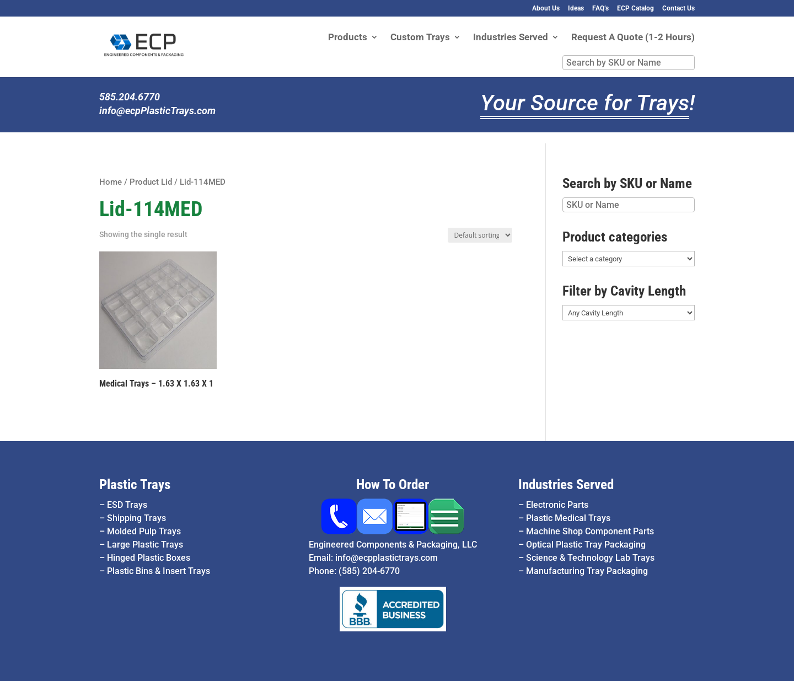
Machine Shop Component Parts (590, 531)
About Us (546, 8)
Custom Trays (420, 37)
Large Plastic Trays (145, 544)
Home (110, 182)
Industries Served (510, 37)
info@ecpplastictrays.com (386, 558)
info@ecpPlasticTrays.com (157, 110)
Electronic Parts (557, 505)
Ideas (576, 8)
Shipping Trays (136, 518)
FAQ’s (600, 8)
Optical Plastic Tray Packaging (586, 544)
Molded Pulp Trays (144, 531)
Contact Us (678, 8)
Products (347, 37)
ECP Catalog (635, 8)
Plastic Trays (134, 484)
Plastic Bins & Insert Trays (158, 571)
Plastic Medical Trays (568, 518)
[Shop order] (480, 235)
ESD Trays (127, 505)
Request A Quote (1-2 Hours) (633, 37)
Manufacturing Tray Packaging (587, 571)
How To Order (392, 484)
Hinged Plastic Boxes (148, 558)
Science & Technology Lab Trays (590, 558)
